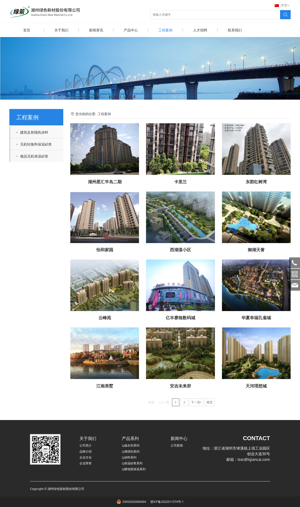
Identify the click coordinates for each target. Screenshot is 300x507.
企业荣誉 (85, 463)
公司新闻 (177, 445)
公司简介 (85, 445)
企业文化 (85, 457)
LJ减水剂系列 (130, 445)
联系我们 (235, 30)
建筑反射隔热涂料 (34, 132)
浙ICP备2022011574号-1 (167, 501)
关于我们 (61, 30)
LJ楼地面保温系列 (134, 469)
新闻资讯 (96, 30)
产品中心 (131, 30)
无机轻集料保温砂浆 (36, 144)
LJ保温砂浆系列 (132, 463)
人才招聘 (200, 30)
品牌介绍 (85, 451)
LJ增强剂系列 (130, 451)
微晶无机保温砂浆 (34, 156)
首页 (26, 30)
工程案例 (165, 30)
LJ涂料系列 (129, 457)
